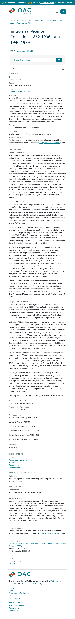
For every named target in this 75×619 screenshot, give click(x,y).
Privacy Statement (16, 605)
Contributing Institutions (19, 593)
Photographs (14, 468)
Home (11, 588)
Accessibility (14, 608)
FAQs (11, 596)
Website (12, 564)
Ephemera (13, 462)
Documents (14, 465)
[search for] (35, 60)
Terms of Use (14, 603)
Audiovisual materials (18, 460)
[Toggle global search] (63, 11)
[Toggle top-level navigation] (57, 11)
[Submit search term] (59, 60)
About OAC (13, 590)
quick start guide (47, 2)
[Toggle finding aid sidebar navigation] (37, 69)
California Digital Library (32, 583)
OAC (20, 10)
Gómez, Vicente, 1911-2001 (20, 92)
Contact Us (13, 610)
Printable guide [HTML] (23, 51)
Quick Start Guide (16, 598)
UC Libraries (55, 581)
